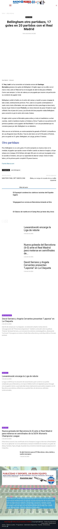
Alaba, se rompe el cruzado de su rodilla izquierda (43, 179)
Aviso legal (7, 521)
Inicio (3, 13)
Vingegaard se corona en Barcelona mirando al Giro (32, 202)
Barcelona (5, 372)
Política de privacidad (18, 521)
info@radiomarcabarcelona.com (33, 489)
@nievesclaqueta (7, 315)
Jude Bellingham (15, 170)
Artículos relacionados (10, 187)
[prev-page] (3, 221)
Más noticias (10, 13)
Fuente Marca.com (8, 163)
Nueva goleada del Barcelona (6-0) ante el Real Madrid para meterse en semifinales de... (39, 249)
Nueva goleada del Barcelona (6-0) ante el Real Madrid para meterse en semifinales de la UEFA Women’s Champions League (27, 433)
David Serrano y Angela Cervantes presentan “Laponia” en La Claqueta (37, 265)
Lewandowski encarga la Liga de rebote (37, 229)
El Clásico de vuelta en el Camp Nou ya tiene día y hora (33, 212)
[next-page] (6, 221)
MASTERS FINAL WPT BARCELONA (13, 178)
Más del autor (23, 187)
